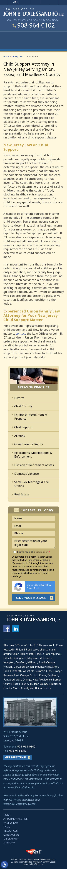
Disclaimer (10, 838)
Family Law (17, 56)
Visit (44, 2)
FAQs (6, 826)
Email (35, 2)
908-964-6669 (18, 751)
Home (6, 56)
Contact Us (11, 834)
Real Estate (21, 494)
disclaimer (42, 551)
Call (26, 2)
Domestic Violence (26, 474)
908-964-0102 (34, 25)
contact (21, 333)
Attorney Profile (15, 818)
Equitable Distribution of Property (30, 417)
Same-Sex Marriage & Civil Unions (31, 484)
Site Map (9, 842)
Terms (36, 588)
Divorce (19, 398)
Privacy (30, 588)
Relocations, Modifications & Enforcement (33, 454)
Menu (16, 2)
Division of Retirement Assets (34, 465)
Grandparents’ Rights (28, 444)
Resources (10, 830)
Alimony (19, 436)
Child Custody (23, 406)
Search (53, 2)
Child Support (23, 427)
